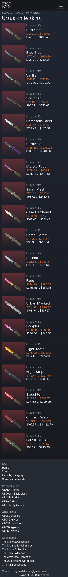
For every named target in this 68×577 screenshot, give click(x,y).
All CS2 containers (12, 523)
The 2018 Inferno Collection (18, 560)
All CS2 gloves (10, 531)
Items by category (13, 475)
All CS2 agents (10, 527)
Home (6, 13)
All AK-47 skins (10, 489)
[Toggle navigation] (61, 5)
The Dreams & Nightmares (17, 545)
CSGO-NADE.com (29, 574)
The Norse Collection (14, 549)
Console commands (13, 479)
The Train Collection (13, 553)
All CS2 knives (10, 519)
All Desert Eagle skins (14, 493)
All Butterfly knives (13, 505)
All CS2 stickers (11, 515)
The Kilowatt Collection (15, 541)
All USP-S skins (10, 497)
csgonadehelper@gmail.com (29, 571)
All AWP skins (10, 501)
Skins (17, 13)
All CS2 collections (15, 564)
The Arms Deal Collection (16, 557)
